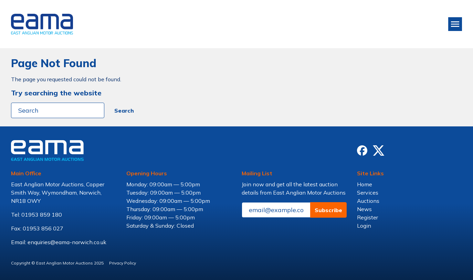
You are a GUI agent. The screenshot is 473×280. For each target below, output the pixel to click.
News (364, 209)
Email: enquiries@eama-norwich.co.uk (58, 242)
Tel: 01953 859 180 (36, 214)
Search (124, 110)
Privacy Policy (122, 263)
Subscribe (328, 210)
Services (367, 192)
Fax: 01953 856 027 (37, 228)
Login (364, 225)
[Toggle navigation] (455, 24)
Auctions (368, 200)
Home (364, 184)
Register (367, 217)
